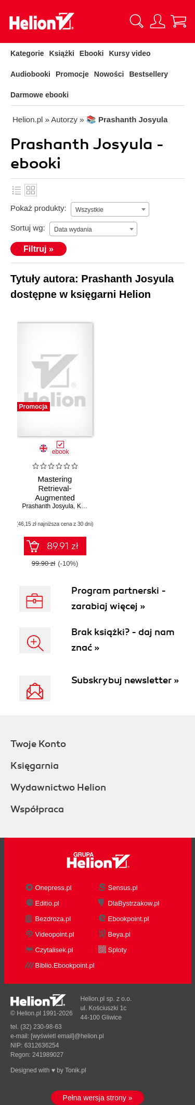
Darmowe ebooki (39, 95)
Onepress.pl (53, 888)
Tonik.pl (75, 1070)
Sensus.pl (123, 888)
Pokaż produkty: (38, 208)
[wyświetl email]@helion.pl (67, 1036)
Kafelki (30, 190)
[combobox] (110, 209)
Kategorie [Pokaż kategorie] (27, 53)
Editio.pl (47, 903)
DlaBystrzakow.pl (134, 903)
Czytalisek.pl (54, 950)
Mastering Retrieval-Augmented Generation (55, 493)
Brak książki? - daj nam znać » (123, 639)
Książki (61, 53)
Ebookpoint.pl (128, 919)
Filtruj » (38, 249)
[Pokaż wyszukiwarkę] (137, 21)
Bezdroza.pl (53, 919)
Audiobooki (30, 74)
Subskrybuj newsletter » (125, 680)
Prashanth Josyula (48, 506)
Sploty (117, 950)
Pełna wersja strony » (98, 1098)
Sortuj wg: (27, 227)
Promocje (72, 74)
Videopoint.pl (54, 934)
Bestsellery (148, 74)
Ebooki (92, 53)
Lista (16, 190)
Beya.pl (119, 934)
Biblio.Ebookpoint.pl (65, 965)
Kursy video (130, 53)
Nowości (109, 74)
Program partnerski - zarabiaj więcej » (118, 598)
